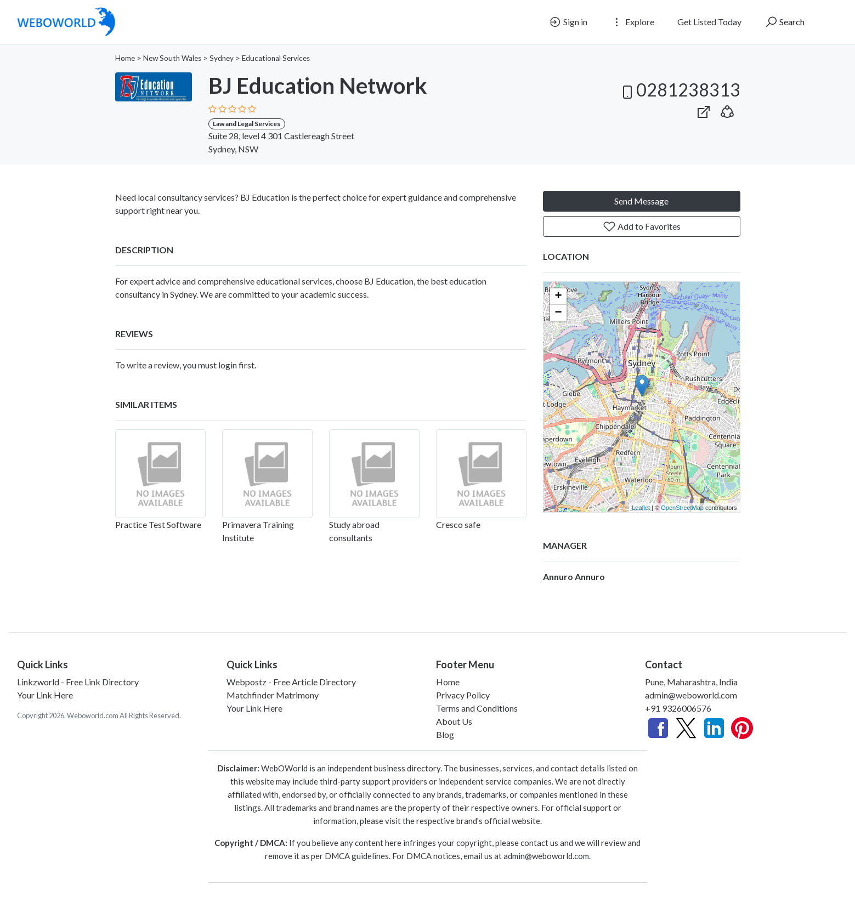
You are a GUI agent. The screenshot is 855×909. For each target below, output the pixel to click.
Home (125, 58)
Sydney (221, 58)
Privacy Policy (463, 695)
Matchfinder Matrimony (273, 695)
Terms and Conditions (477, 708)
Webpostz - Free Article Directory (291, 682)
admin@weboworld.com (691, 695)
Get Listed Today (709, 21)
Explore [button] (632, 22)
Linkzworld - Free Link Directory (78, 682)
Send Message (641, 201)
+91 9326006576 (678, 708)
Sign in (567, 22)
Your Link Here (45, 695)
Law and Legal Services (246, 124)
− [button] (558, 313)
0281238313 (679, 89)
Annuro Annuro (574, 576)
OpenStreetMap (682, 507)
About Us (454, 721)
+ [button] (558, 296)
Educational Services (276, 58)
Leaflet (641, 507)
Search (785, 22)
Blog (445, 734)
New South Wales (172, 58)
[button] (727, 109)
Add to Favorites (642, 226)
